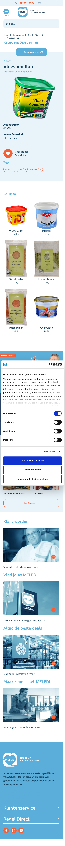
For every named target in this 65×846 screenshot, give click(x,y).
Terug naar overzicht (31, 52)
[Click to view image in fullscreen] (31, 98)
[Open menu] (5, 13)
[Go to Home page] (31, 11)
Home (6, 35)
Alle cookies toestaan (32, 460)
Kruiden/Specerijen (36, 35)
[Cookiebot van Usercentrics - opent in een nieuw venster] (49, 364)
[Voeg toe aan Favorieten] (17, 153)
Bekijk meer (31, 503)
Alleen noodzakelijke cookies (32, 479)
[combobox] (31, 23)
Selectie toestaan (32, 469)
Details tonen (49, 451)
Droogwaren (18, 35)
